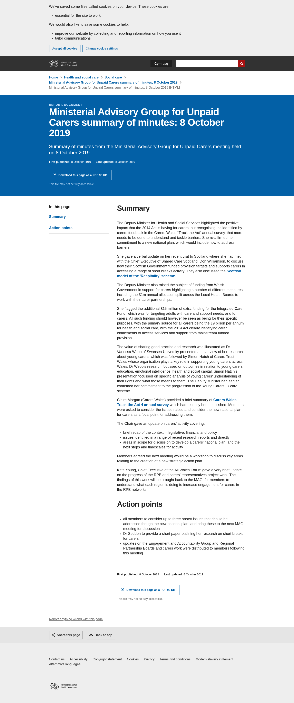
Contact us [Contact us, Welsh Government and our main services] (57, 659)
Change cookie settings (102, 48)
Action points (60, 228)
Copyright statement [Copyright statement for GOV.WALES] (107, 659)
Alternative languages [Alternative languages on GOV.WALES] (64, 664)
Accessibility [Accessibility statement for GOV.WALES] (78, 659)
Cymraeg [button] (161, 63)
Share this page (68, 635)
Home (53, 77)
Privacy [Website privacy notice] (149, 659)
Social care (113, 77)
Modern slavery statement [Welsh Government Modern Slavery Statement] (214, 659)
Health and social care (81, 77)
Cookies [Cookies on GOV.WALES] (133, 659)
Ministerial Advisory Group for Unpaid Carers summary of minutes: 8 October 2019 (113, 82)
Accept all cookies (64, 48)
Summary (57, 217)
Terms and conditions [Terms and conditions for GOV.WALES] (175, 659)
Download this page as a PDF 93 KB (82, 176)
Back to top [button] (103, 635)
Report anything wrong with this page (76, 619)
